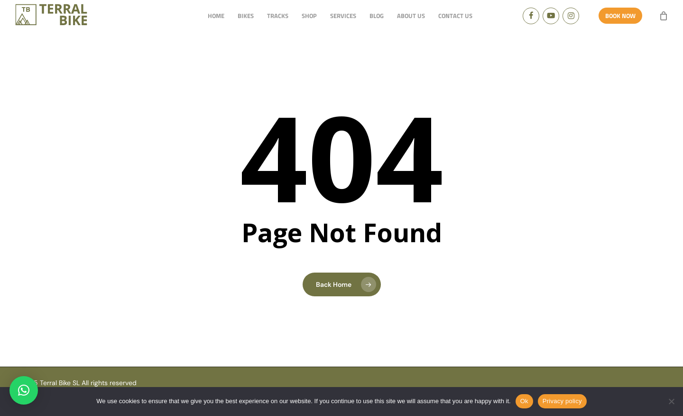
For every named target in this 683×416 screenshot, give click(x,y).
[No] (671, 401)
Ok (524, 401)
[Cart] (663, 15)
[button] (23, 390)
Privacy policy (562, 401)
